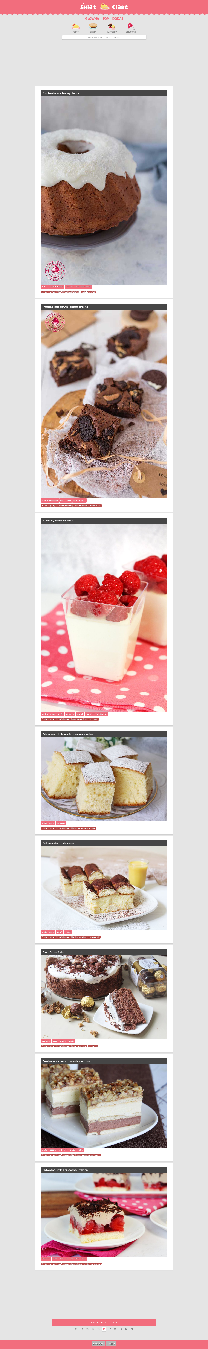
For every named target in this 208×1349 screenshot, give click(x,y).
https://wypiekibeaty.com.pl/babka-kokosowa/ (75, 292)
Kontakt (111, 1343)
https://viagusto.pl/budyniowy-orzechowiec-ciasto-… (78, 1155)
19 (120, 1329)
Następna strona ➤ (104, 1322)
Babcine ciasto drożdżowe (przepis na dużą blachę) (68, 734)
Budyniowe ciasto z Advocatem (58, 843)
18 (115, 1329)
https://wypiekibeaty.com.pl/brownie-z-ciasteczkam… (78, 505)
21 (132, 1329)
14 (93, 1329)
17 (109, 1329)
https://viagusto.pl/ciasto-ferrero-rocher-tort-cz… (77, 1046)
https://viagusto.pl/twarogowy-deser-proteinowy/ (77, 719)
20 (126, 1329)
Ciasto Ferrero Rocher (53, 952)
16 (104, 1329)
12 (82, 1329)
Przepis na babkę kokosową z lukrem (61, 93)
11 (76, 1329)
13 (87, 1329)
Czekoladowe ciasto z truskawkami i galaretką (65, 1170)
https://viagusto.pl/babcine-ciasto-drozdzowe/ (76, 828)
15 (98, 1329)
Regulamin (98, 1343)
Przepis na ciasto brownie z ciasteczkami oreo (65, 306)
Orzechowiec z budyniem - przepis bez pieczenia (66, 1061)
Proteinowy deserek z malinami (58, 520)
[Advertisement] (104, 63)
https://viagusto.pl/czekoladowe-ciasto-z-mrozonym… (79, 1264)
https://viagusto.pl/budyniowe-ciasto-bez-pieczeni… (78, 937)
